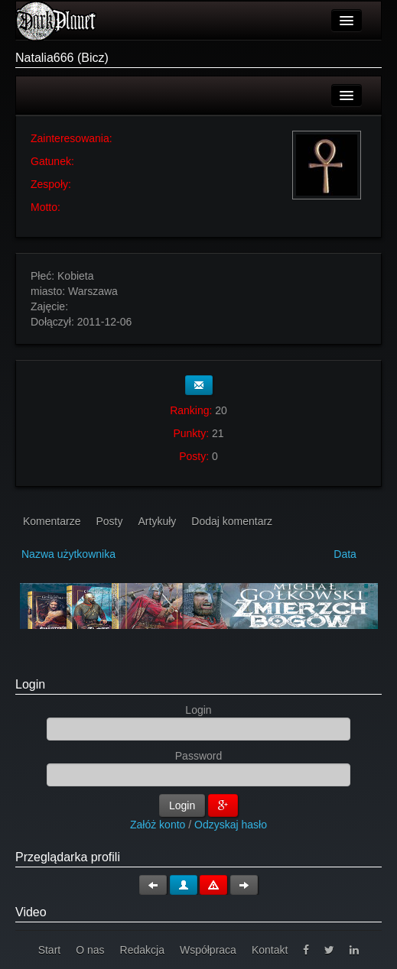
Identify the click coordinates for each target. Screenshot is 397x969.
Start (49, 950)
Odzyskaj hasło (230, 824)
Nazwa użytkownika (68, 554)
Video (31, 912)
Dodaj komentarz (231, 521)
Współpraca (208, 950)
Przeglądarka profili (67, 857)
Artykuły (157, 521)
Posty (109, 521)
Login (30, 684)
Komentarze (51, 521)
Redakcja (142, 950)
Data (345, 554)
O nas (90, 950)
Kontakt (270, 950)
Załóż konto (157, 824)
